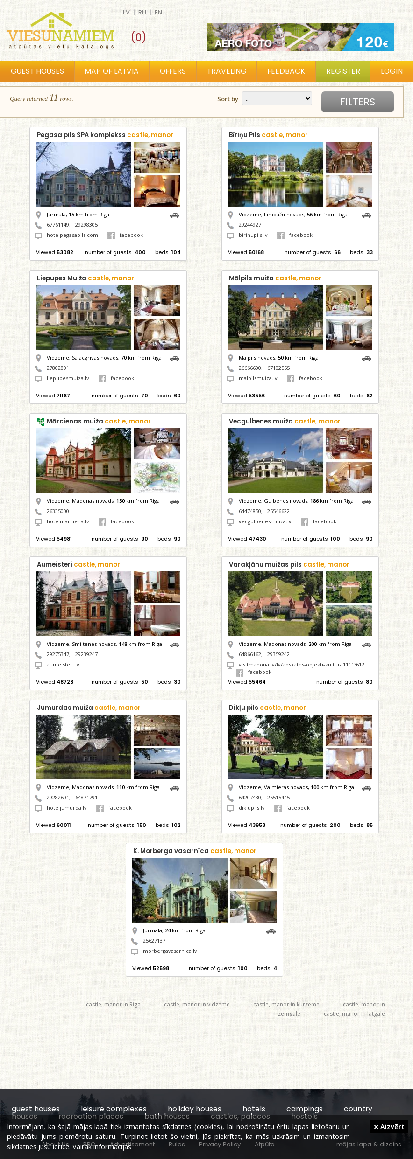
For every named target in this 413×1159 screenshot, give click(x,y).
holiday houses (194, 1108)
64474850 (250, 510)
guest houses (36, 1108)
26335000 (58, 510)
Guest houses (37, 71)
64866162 (250, 654)
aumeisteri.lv (63, 664)
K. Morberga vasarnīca (194, 851)
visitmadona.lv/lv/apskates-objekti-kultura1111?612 (301, 664)
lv (126, 12)
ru (142, 12)
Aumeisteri (78, 564)
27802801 (58, 367)
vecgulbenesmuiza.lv (265, 521)
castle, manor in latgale (354, 1014)
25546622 (278, 510)
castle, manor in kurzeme (286, 1004)
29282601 (58, 797)
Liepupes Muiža (85, 278)
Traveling (227, 71)
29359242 (278, 654)
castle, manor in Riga (113, 1004)
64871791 (86, 797)
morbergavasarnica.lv (170, 950)
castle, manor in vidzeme (197, 1004)
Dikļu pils (267, 707)
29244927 (250, 224)
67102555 (278, 367)
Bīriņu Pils (268, 135)
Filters (357, 102)
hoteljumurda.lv (67, 807)
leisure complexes (114, 1108)
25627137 (154, 940)
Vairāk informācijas (101, 1146)
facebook (125, 234)
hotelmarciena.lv (68, 521)
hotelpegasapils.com (72, 234)
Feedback (286, 71)
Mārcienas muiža (99, 421)
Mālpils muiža (275, 278)
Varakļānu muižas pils (289, 564)
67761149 (58, 224)
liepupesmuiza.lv (68, 378)
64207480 (250, 797)
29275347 (58, 654)
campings (304, 1108)
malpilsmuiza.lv (258, 378)
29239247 (86, 654)
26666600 (250, 367)
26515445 (278, 797)
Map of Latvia (112, 71)
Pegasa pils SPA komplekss (105, 135)
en (158, 12)
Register (343, 71)
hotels (253, 1108)
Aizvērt (389, 1126)
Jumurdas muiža (89, 707)
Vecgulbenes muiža (285, 421)
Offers (173, 71)
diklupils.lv (252, 807)
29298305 (86, 224)
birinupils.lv (253, 234)
